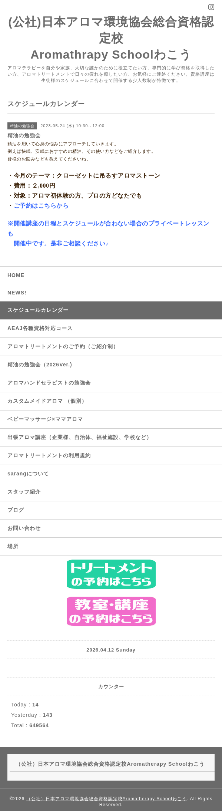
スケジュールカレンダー (38, 310)
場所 (13, 546)
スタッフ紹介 (24, 492)
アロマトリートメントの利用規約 (49, 455)
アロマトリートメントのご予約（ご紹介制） (63, 346)
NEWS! (17, 293)
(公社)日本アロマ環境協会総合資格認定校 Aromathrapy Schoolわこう (110, 38)
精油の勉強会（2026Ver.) (39, 364)
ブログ (15, 510)
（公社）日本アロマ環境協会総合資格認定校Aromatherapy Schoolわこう (106, 798)
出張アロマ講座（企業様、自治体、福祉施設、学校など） (79, 437)
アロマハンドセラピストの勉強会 (49, 383)
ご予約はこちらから (41, 205)
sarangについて (28, 474)
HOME (15, 275)
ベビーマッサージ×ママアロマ (45, 419)
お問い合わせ (24, 528)
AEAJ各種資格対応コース (40, 328)
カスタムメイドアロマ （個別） (47, 401)
